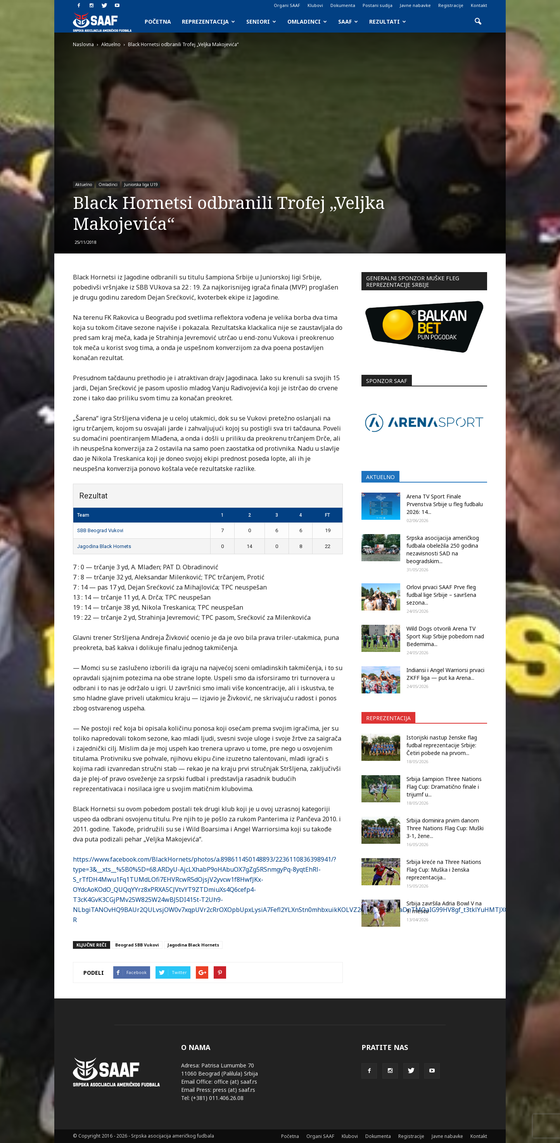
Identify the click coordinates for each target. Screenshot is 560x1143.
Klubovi (315, 5)
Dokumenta (342, 5)
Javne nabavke (415, 5)
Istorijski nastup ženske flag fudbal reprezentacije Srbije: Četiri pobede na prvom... (441, 745)
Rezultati (387, 21)
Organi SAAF (287, 5)
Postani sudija (377, 5)
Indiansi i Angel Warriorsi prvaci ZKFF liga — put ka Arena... (445, 673)
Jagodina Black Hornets (104, 546)
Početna (158, 21)
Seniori (261, 21)
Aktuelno (83, 184)
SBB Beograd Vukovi (100, 530)
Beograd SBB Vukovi (137, 945)
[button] (477, 21)
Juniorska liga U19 (141, 184)
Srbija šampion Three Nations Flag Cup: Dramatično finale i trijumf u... (444, 786)
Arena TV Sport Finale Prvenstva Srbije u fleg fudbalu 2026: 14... (444, 504)
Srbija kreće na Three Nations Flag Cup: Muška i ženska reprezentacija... (443, 869)
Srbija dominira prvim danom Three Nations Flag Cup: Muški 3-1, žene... (445, 828)
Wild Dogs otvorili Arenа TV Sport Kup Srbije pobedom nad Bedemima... (445, 636)
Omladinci (307, 21)
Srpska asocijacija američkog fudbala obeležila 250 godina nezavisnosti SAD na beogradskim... (442, 549)
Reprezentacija (208, 21)
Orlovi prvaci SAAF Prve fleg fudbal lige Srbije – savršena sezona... (441, 594)
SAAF (348, 21)
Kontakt (479, 5)
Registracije (450, 5)
